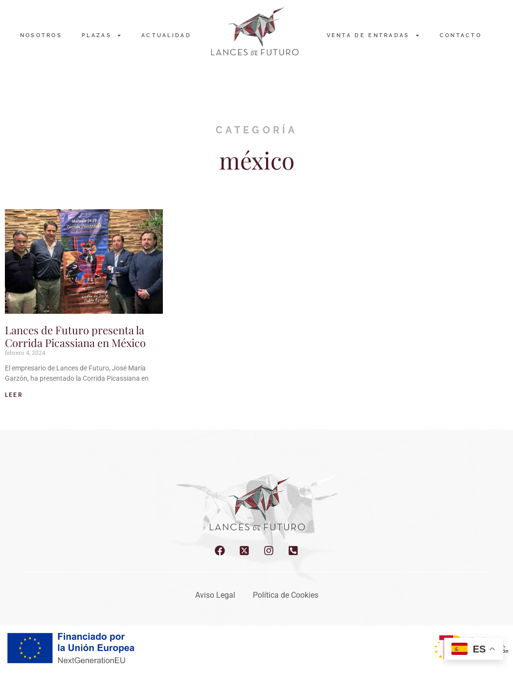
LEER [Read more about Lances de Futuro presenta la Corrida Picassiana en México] (14, 394)
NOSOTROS (41, 35)
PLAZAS (102, 35)
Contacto (461, 35)
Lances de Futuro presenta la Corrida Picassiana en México (75, 336)
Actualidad (166, 35)
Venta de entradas (373, 35)
